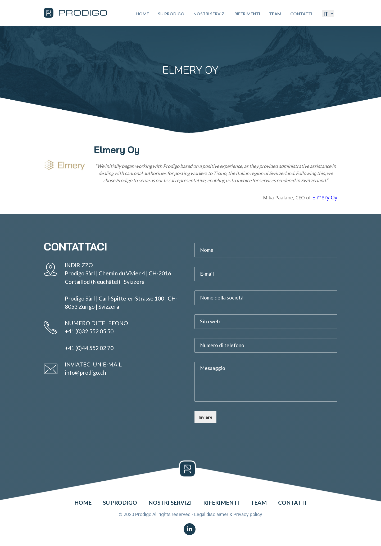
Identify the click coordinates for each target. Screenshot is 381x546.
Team (275, 13)
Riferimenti (247, 13)
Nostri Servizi (209, 13)
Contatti (301, 13)
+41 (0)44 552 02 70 (89, 347)
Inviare (205, 416)
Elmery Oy (324, 197)
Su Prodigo (171, 13)
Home (142, 13)
